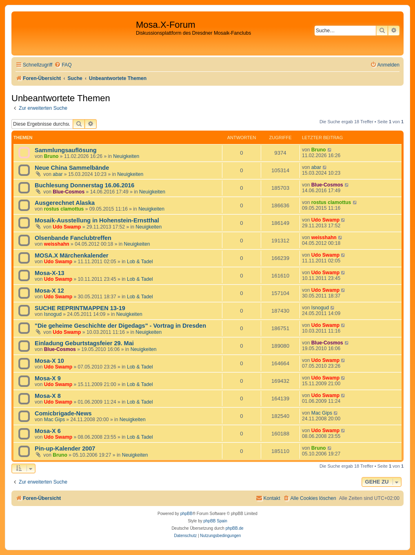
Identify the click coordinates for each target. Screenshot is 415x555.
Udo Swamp (67, 227)
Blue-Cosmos (68, 192)
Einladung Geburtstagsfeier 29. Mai (84, 343)
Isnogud (53, 314)
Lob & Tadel (140, 261)
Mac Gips (54, 419)
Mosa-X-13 (49, 273)
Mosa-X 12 (49, 290)
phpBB (186, 513)
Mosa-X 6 (48, 431)
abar (57, 174)
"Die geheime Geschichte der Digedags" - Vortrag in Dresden (120, 325)
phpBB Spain (215, 521)
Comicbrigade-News (63, 413)
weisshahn (56, 244)
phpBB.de (235, 528)
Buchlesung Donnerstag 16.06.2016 (84, 185)
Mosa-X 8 (48, 396)
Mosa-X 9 (48, 378)
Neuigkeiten (126, 156)
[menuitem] (62, 65)
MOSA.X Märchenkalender (72, 255)
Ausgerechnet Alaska (65, 203)
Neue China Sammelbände (72, 167)
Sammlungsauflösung (66, 150)
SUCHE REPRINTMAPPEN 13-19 (80, 308)
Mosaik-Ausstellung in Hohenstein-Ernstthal (97, 220)
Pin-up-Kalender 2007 (65, 448)
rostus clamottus (64, 209)
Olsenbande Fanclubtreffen (73, 238)
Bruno (51, 156)
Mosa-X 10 (49, 360)
